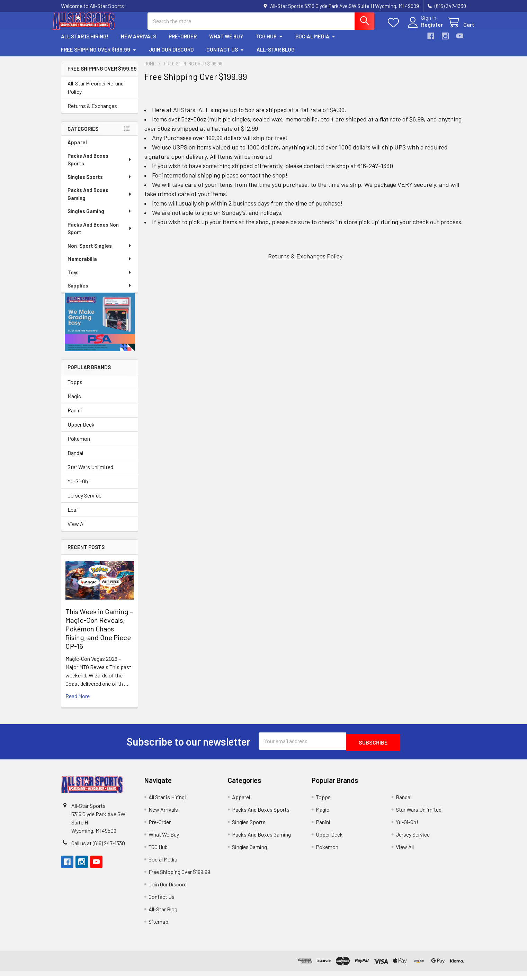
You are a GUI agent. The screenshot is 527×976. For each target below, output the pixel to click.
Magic (74, 402)
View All (77, 530)
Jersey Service (84, 501)
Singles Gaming (100, 217)
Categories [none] (83, 135)
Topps (75, 388)
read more (77, 702)
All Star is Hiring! (84, 42)
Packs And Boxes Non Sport (100, 235)
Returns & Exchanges (92, 112)
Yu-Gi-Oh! (79, 487)
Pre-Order (183, 42)
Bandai (75, 459)
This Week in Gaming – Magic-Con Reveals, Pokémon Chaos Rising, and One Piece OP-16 (99, 634)
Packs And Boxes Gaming (100, 200)
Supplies (100, 292)
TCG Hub (269, 42)
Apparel (77, 148)
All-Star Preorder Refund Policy (96, 93)
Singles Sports (100, 183)
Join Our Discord (171, 56)
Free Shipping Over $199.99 (98, 56)
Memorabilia (100, 265)
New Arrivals (138, 42)
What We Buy (226, 42)
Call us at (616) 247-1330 (98, 848)
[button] (100, 328)
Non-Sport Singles (100, 252)
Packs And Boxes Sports (100, 166)
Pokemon (79, 444)
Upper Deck (81, 430)
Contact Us (225, 56)
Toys (100, 278)
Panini (75, 416)
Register (424, 28)
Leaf (73, 515)
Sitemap (158, 926)
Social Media (315, 42)
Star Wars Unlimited (90, 473)
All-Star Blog (276, 56)
